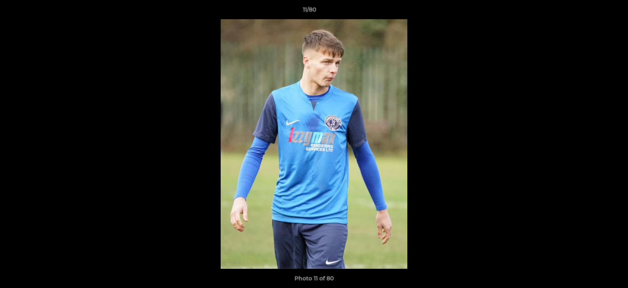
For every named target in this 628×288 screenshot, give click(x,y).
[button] (594, 11)
